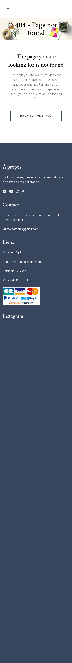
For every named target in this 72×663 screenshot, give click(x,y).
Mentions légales (13, 252)
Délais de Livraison (14, 271)
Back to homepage (36, 115)
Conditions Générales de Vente (22, 261)
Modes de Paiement (15, 280)
